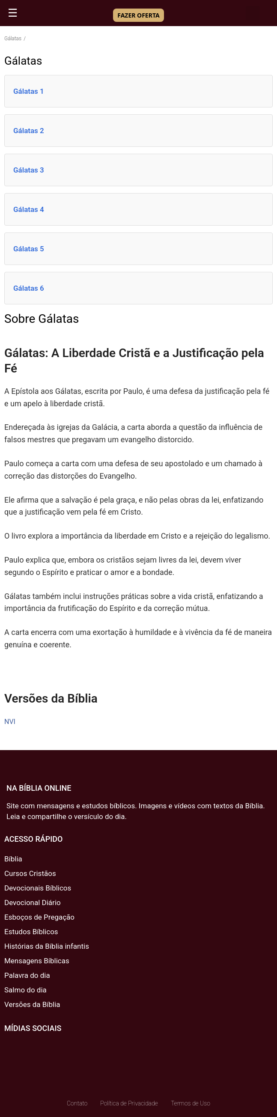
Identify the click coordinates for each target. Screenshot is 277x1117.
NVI (9, 722)
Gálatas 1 (28, 91)
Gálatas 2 (28, 130)
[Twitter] (34, 1048)
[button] (253, 13)
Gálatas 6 (28, 288)
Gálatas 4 (28, 209)
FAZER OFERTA (138, 15)
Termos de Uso (190, 1103)
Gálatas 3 (28, 170)
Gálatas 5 (28, 248)
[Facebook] (11, 1048)
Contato (77, 1103)
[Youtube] (57, 1048)
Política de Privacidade (129, 1103)
